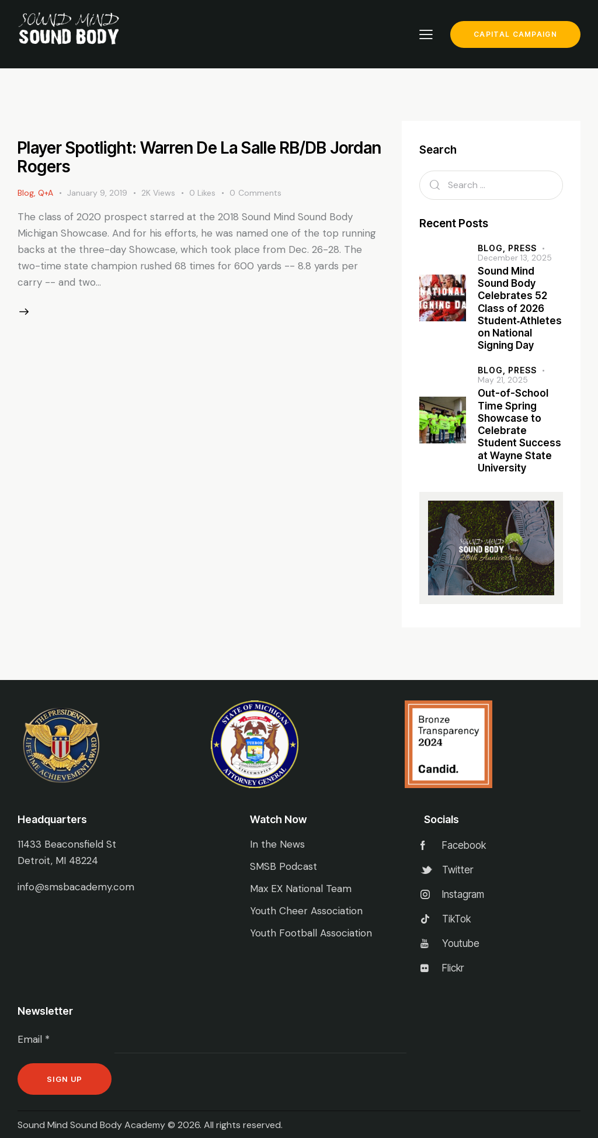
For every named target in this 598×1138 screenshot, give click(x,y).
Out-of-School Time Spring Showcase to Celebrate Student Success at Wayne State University (519, 430)
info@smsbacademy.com (76, 886)
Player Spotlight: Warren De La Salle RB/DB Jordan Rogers (199, 157)
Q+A (45, 193)
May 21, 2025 (503, 379)
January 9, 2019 (97, 193)
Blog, (493, 248)
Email (34, 1039)
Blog (26, 193)
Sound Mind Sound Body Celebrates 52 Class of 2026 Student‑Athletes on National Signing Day (520, 308)
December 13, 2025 (515, 257)
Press (522, 248)
